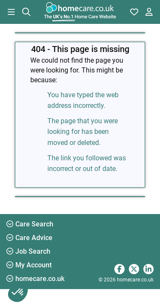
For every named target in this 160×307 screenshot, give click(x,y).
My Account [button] (29, 265)
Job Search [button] (28, 251)
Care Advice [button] (29, 238)
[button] (11, 12)
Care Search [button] (29, 224)
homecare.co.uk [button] (35, 279)
